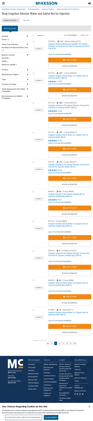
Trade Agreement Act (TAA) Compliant (13, 90)
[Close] (89, 406)
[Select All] (33, 35)
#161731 (51, 132)
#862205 (51, 280)
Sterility (5, 36)
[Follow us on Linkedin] (82, 394)
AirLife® (6, 58)
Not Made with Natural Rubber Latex (15, 49)
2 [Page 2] (59, 343)
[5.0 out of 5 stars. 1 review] (55, 200)
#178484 (51, 310)
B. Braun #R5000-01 (70, 73)
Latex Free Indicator (10, 44)
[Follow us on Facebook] (75, 394)
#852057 (51, 191)
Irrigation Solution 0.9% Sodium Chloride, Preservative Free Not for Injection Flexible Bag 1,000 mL (68, 254)
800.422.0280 (12, 378)
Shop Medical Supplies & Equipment (13, 9)
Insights (62, 360)
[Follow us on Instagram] (77, 394)
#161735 (51, 162)
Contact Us (77, 369)
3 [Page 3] (63, 343)
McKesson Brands (33, 373)
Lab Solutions (47, 385)
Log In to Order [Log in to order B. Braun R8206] (70, 208)
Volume (5, 70)
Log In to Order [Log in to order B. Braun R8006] (70, 297)
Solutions (47, 360)
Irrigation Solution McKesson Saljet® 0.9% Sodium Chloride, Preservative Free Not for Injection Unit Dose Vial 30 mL (69, 46)
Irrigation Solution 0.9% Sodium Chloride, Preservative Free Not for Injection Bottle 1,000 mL (68, 106)
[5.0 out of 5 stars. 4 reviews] (55, 170)
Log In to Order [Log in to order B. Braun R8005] (70, 237)
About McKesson (80, 360)
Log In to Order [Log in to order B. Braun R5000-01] (70, 90)
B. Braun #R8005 (61, 221)
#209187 (51, 251)
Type (4, 79)
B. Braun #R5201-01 (70, 162)
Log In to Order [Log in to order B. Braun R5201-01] (70, 178)
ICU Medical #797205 (69, 251)
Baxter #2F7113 (68, 310)
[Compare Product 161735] (33, 162)
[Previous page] (52, 343)
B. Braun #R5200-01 (70, 103)
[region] (46, 412)
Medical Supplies (34, 360)
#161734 (51, 103)
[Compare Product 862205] (33, 280)
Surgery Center (32, 389)
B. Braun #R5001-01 (70, 132)
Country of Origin (9, 84)
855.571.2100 (12, 372)
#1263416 (51, 41)
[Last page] (74, 343)
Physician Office (32, 380)
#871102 (51, 221)
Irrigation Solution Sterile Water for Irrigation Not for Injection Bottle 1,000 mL (68, 77)
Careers (76, 381)
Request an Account (80, 391)
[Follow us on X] (80, 394)
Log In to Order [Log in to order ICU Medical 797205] (70, 267)
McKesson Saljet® (9, 65)
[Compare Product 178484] (33, 310)
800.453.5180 (12, 383)
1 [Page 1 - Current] (56, 343)
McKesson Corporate (80, 378)
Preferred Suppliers (33, 383)
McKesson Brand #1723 (73, 41)
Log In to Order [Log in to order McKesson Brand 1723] (70, 60)
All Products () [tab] (10, 28)
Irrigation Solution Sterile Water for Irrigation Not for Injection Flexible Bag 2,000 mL (68, 225)
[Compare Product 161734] (33, 103)
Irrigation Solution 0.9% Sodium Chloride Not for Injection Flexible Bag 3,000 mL (66, 195)
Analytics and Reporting (50, 364)
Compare (38, 49)
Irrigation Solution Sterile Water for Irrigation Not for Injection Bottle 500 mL (68, 136)
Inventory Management (50, 382)
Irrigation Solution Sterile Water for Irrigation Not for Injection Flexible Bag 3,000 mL (68, 284)
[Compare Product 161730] (33, 73)
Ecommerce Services (50, 376)
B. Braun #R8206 (68, 191)
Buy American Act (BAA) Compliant (12, 97)
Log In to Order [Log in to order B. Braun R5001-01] (70, 149)
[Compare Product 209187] (33, 251)
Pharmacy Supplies (48, 9)
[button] (71, 35)
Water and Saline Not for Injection (68, 9)
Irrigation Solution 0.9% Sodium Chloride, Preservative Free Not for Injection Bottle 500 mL (68, 165)
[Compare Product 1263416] (33, 41)
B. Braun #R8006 (68, 280)
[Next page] (71, 343)
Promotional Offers (33, 386)
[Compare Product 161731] (33, 132)
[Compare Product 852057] (33, 191)
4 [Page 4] (67, 343)
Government (31, 364)
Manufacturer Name (10, 74)
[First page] (48, 343)
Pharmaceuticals (33, 9)
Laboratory (31, 370)
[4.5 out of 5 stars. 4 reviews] (55, 81)
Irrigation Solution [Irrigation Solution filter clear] (9, 20)
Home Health (32, 367)
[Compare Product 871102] (33, 221)
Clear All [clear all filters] (26, 20)
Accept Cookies (51, 417)
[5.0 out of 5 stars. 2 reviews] (55, 111)
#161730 (51, 73)
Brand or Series (8, 55)
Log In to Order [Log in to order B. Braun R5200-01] (70, 119)
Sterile (5, 39)
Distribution (47, 373)
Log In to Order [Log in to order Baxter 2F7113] (70, 326)
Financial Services (49, 379)
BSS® (5, 61)
